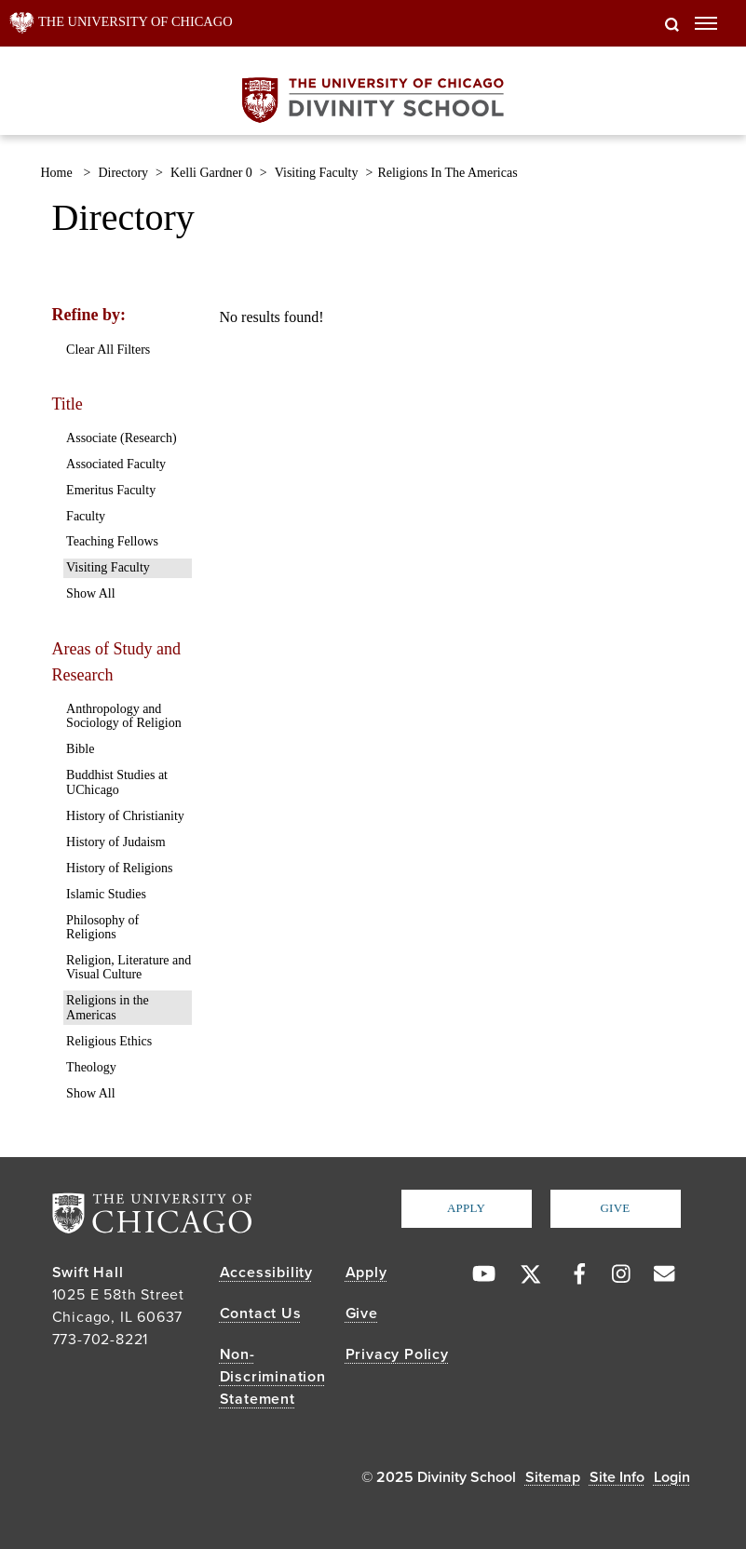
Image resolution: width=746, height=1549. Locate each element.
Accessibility (266, 1272)
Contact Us (261, 1313)
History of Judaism (116, 842)
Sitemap (552, 1477)
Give (615, 1208)
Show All (90, 593)
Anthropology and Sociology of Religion (124, 716)
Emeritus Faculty (111, 490)
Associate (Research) (121, 438)
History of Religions (119, 868)
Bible (80, 749)
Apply (466, 1208)
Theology (91, 1067)
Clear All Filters (108, 350)
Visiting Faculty (108, 567)
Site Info (617, 1477)
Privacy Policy (397, 1354)
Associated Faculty (116, 464)
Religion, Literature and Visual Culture (128, 967)
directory (123, 173)
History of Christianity (125, 816)
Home (57, 173)
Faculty (85, 516)
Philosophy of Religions (102, 927)
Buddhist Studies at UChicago (117, 782)
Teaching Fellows (112, 541)
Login (672, 1477)
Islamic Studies (106, 894)
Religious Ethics (109, 1041)
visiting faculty (317, 173)
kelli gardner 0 (211, 173)
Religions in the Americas (107, 1007)
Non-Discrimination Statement (273, 1376)
